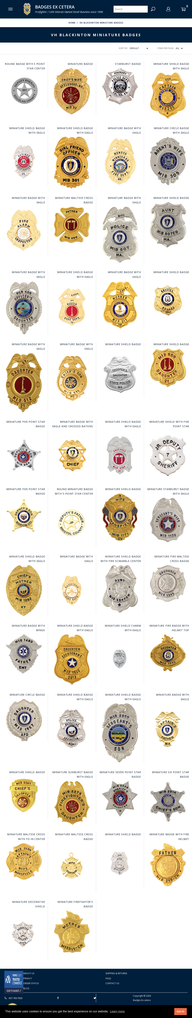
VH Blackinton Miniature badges (101, 22)
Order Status (31, 983)
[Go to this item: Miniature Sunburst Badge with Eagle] (72, 803)
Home (72, 22)
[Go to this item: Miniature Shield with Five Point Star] (168, 455)
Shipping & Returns (116, 973)
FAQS (108, 978)
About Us (28, 973)
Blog (26, 988)
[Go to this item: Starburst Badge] (120, 86)
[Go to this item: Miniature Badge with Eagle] (120, 161)
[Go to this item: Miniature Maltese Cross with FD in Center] (24, 861)
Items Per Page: (165, 48)
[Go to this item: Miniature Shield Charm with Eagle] (120, 658)
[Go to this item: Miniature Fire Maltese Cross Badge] (168, 583)
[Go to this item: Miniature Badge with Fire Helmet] (168, 864)
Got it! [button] (180, 1011)
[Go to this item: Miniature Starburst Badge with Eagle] (168, 520)
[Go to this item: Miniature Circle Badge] (24, 720)
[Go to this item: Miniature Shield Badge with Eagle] (168, 95)
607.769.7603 (13, 998)
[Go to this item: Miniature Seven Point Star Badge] (120, 798)
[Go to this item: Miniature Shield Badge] (168, 224)
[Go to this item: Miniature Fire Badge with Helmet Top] (168, 653)
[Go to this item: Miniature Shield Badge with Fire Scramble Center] (120, 589)
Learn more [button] (117, 1011)
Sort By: (123, 48)
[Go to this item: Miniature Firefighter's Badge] (72, 931)
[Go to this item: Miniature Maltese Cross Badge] (72, 224)
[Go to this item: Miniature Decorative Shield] (24, 935)
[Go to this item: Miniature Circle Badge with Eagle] (168, 161)
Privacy (27, 978)
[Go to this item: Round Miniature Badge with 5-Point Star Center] (72, 522)
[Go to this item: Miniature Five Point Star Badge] (24, 455)
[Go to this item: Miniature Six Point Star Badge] (168, 801)
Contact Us (112, 983)
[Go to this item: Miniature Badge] (72, 91)
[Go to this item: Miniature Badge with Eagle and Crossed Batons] (72, 455)
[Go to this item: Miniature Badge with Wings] (24, 654)
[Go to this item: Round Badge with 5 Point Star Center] (24, 90)
